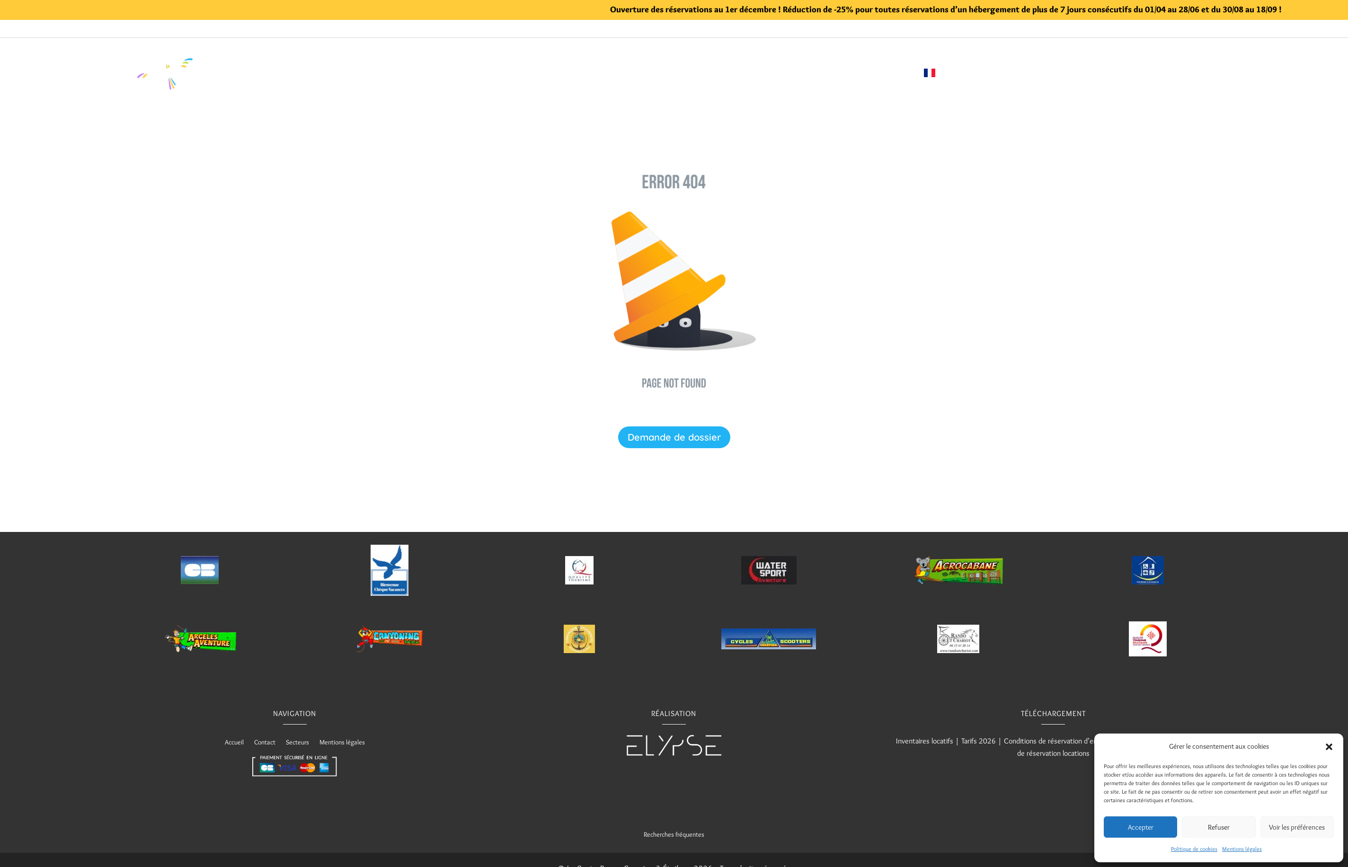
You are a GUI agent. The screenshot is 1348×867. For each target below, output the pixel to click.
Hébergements (486, 73)
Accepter (1140, 827)
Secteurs (297, 742)
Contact (893, 73)
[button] (1329, 747)
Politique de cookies (1194, 848)
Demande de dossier (674, 437)
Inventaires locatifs (924, 740)
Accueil (431, 73)
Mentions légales (1242, 848)
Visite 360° (740, 73)
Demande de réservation (819, 73)
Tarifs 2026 (978, 740)
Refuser (1219, 827)
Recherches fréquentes (674, 834)
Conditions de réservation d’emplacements (1069, 740)
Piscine (550, 73)
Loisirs (589, 73)
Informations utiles (660, 73)
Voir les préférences (1297, 827)
